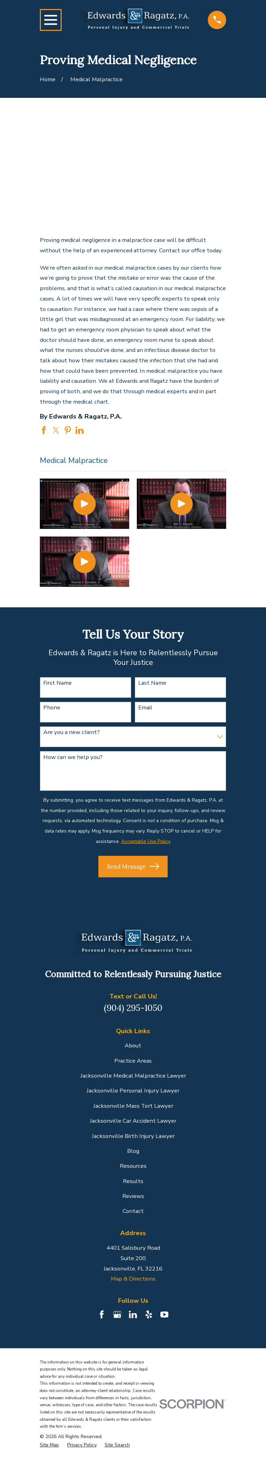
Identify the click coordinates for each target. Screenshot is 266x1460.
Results (133, 1181)
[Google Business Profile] (117, 1314)
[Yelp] (149, 1314)
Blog (133, 1151)
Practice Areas (133, 1061)
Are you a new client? (71, 732)
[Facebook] (102, 1314)
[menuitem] (49, 1445)
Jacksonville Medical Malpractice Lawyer (133, 1076)
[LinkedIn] (133, 1314)
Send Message (133, 866)
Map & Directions (133, 1279)
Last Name (152, 683)
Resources (133, 1166)
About (133, 1045)
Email (145, 707)
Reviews (133, 1196)
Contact (133, 1211)
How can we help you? (73, 757)
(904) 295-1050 (133, 1007)
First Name (57, 683)
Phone (51, 707)
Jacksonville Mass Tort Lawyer (133, 1106)
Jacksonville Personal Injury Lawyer (133, 1091)
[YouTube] (164, 1314)
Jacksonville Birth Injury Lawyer (133, 1136)
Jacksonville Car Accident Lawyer (133, 1121)
